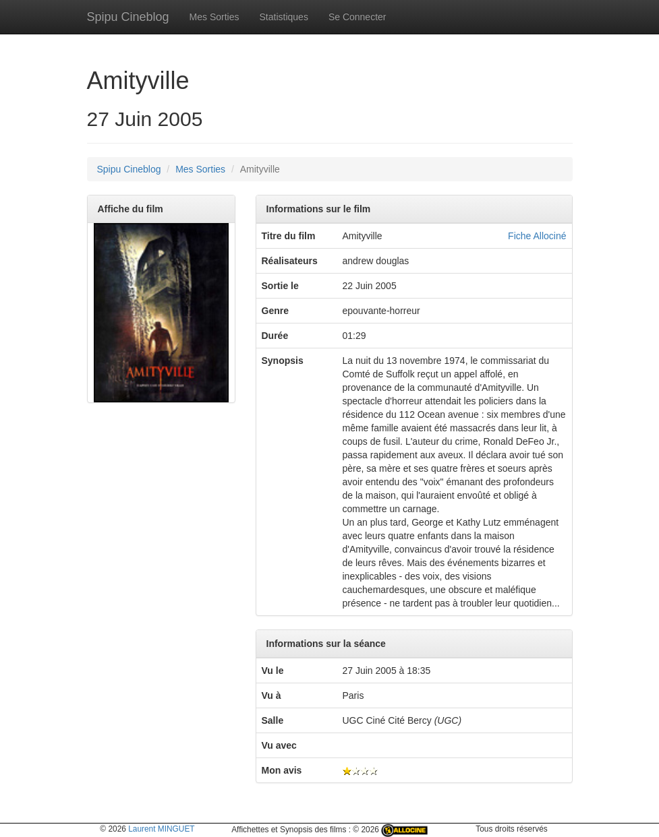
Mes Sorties (214, 16)
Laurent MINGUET (161, 829)
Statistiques (284, 16)
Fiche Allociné (537, 235)
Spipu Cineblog (128, 17)
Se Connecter (357, 16)
